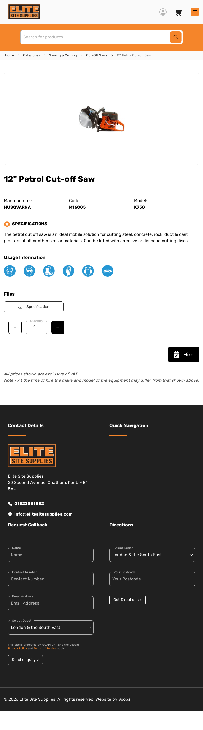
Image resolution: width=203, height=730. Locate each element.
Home (9, 55)
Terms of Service (45, 648)
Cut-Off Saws (97, 55)
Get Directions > (127, 599)
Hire (183, 354)
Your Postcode (125, 572)
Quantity (36, 321)
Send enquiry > (25, 660)
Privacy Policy (17, 648)
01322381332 (26, 504)
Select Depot (21, 621)
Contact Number (24, 572)
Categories (31, 55)
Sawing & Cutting (63, 55)
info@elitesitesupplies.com (40, 514)
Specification (33, 307)
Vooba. (125, 699)
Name (16, 548)
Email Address (22, 596)
